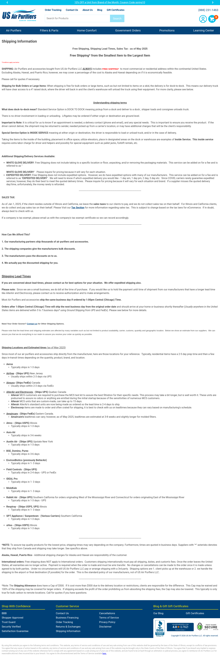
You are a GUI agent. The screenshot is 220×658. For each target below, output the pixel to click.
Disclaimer (105, 626)
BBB (4, 613)
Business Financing (67, 617)
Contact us (32, 324)
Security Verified (11, 626)
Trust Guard (8, 622)
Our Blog (158, 613)
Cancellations (107, 613)
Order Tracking (53, 10)
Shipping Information (68, 631)
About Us (87, 10)
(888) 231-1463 (208, 10)
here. (104, 653)
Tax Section (77, 207)
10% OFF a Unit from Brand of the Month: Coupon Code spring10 (110, 2)
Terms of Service (109, 617)
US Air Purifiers (20, 15)
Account (203, 19)
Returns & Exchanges (68, 626)
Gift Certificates (115, 10)
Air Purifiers (13, 30)
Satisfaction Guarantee (15, 631)
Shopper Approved (12, 617)
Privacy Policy (107, 622)
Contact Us (72, 10)
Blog (99, 10)
